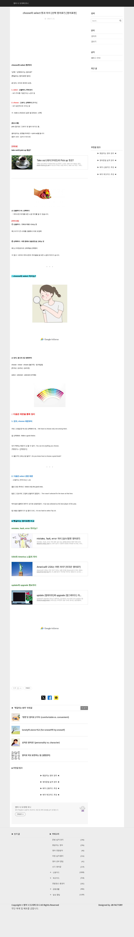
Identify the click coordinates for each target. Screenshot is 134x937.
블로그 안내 (95, 58)
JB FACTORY (117, 931)
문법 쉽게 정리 (68, 866)
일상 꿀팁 (68, 921)
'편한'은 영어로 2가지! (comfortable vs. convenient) (45, 744)
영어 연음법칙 (68, 877)
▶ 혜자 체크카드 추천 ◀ (49, 821)
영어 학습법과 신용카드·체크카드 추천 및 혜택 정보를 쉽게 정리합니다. (37, 836)
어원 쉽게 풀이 (68, 882)
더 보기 (84, 735)
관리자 (93, 36)
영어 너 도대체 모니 (23, 834)
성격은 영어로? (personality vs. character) (41, 769)
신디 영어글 (68, 893)
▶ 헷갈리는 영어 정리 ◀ (49, 802)
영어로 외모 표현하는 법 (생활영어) (36, 782)
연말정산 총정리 (68, 910)
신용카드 (68, 899)
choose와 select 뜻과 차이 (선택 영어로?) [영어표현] (50, 13)
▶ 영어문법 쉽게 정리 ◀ (49, 809)
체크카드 (68, 904)
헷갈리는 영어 (68, 871)
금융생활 (68, 915)
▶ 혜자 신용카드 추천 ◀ (49, 815)
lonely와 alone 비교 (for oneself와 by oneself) (43, 756)
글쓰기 (93, 42)
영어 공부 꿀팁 (68, 888)
